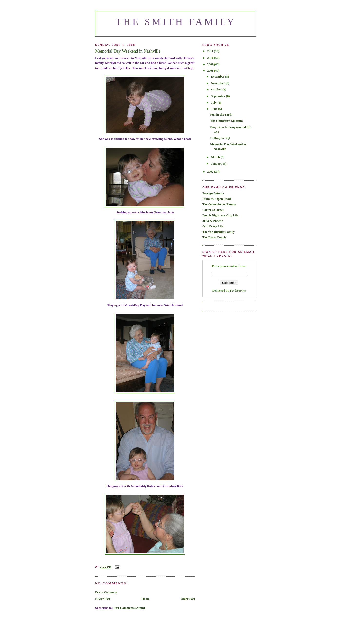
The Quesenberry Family (219, 204)
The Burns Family (214, 237)
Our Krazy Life (212, 226)
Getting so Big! (220, 138)
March (216, 157)
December (218, 76)
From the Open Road (216, 199)
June (214, 109)
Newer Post (102, 599)
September (218, 96)
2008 (210, 70)
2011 (210, 51)
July (214, 102)
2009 (210, 64)
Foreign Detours (213, 193)
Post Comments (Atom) (129, 608)
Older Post (188, 599)
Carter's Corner (213, 210)
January (217, 163)
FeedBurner (238, 290)
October (217, 89)
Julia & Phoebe (212, 221)
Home (145, 599)
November (218, 83)
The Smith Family (176, 22)
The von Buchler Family (218, 232)
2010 (210, 57)
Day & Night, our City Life (220, 215)
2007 (210, 171)
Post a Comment (106, 592)
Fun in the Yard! (221, 114)
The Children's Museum (226, 121)
